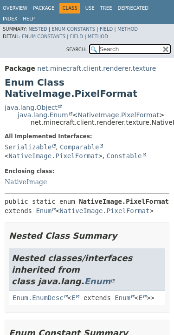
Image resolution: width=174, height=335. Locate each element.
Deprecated (132, 8)
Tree (106, 8)
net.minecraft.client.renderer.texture (96, 68)
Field (106, 29)
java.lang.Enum (43, 115)
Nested (37, 29)
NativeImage (26, 182)
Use (90, 8)
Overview (15, 8)
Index (10, 18)
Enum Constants (73, 29)
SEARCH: (76, 49)
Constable (124, 156)
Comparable (79, 147)
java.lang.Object (31, 107)
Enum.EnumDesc (38, 298)
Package (43, 8)
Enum (44, 210)
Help (28, 18)
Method (127, 29)
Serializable (28, 147)
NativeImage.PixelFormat (118, 115)
